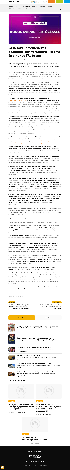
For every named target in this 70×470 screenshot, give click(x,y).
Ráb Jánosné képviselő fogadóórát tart (28, 355)
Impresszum (38, 451)
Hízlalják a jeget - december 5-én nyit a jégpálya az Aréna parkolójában (21, 406)
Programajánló (25, 6)
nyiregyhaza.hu (12, 59)
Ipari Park (11, 8)
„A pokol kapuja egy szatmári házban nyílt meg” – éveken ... (34, 363)
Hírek (16, 6)
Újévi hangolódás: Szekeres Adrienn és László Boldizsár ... (34, 338)
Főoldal (10, 6)
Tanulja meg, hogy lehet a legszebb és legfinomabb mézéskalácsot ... (37, 326)
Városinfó (51, 6)
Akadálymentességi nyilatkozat (33, 461)
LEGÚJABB (21, 318)
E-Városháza (20, 8)
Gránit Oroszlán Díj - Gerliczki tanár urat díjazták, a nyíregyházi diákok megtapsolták (48, 407)
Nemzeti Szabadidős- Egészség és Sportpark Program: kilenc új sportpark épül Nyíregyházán (20, 306)
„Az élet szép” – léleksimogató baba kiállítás (34, 438)
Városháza (42, 6)
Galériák (34, 6)
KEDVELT (48, 318)
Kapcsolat (28, 8)
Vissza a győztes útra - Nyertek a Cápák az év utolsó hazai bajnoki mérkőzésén (50, 306)
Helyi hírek (11, 401)
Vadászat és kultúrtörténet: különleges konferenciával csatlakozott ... (38, 372)
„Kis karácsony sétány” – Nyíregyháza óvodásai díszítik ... (34, 347)
